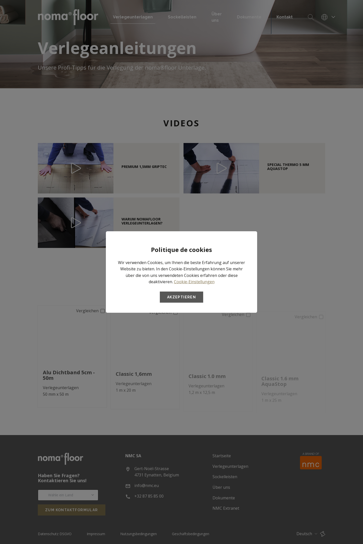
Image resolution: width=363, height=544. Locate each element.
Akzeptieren (181, 297)
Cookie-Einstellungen (194, 281)
